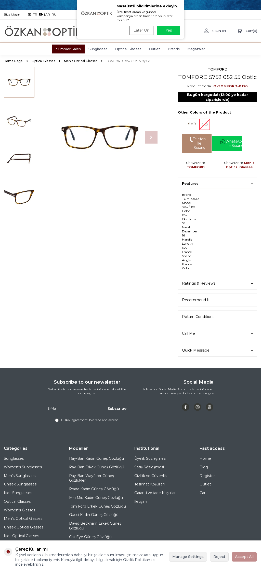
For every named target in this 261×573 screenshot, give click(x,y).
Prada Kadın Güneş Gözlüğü (94, 489)
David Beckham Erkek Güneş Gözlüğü (95, 525)
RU (54, 14)
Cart (203, 493)
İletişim (140, 501)
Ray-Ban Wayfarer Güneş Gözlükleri (91, 478)
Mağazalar (196, 49)
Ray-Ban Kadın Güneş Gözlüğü (96, 458)
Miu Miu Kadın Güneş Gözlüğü (96, 497)
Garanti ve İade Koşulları (155, 493)
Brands (174, 49)
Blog (204, 467)
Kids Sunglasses (18, 493)
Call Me (217, 333)
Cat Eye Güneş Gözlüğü (90, 537)
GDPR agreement (74, 420)
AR (47, 14)
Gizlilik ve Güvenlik (150, 475)
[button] (151, 137)
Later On (141, 30)
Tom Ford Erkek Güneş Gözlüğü (97, 506)
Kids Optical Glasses (21, 536)
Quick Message (217, 350)
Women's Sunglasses (23, 467)
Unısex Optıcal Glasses (23, 527)
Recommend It (217, 300)
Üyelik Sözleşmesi (150, 458)
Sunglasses (98, 49)
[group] (99, 137)
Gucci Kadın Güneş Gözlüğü (94, 514)
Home (205, 458)
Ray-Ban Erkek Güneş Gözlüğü (96, 467)
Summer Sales (68, 49)
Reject (219, 556)
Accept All (244, 556)
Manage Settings (188, 556)
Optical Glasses (128, 49)
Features (217, 183)
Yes (169, 30)
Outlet (154, 49)
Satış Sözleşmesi (149, 467)
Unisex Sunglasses (20, 484)
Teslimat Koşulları (149, 484)
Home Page (13, 61)
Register (207, 475)
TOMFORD (217, 69)
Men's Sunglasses (19, 475)
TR (35, 14)
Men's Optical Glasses (80, 61)
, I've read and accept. (87, 420)
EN (41, 14)
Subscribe (117, 408)
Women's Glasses (19, 510)
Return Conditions (217, 316)
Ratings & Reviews (217, 283)
